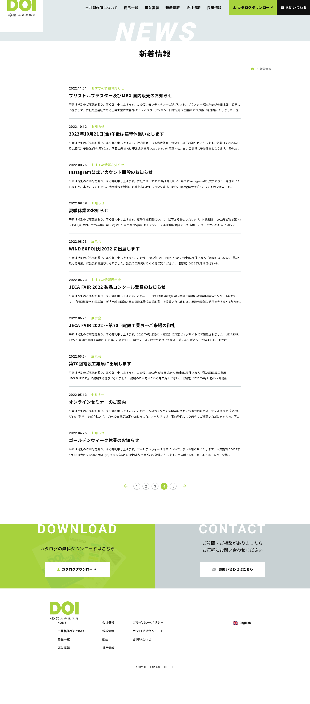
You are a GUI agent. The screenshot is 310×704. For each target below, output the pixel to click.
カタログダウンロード (196, 659)
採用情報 (214, 7)
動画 (153, 667)
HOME (110, 650)
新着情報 (173, 7)
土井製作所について (101, 7)
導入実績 (152, 7)
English (245, 651)
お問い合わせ (190, 667)
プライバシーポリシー (196, 650)
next (184, 533)
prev (125, 533)
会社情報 (193, 7)
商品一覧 (131, 7)
